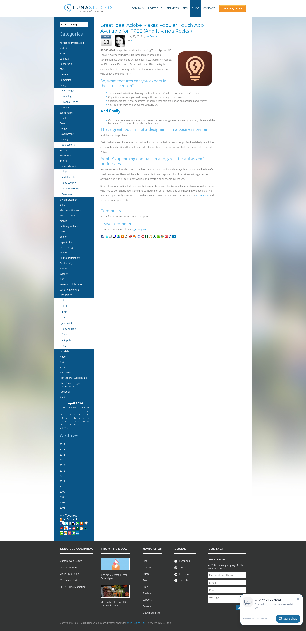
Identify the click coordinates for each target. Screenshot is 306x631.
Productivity (66, 263)
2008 (62, 497)
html (64, 306)
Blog (195, 8)
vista (62, 367)
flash (64, 334)
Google (63, 128)
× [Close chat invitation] (298, 599)
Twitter (180, 567)
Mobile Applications (71, 580)
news (62, 231)
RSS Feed (68, 519)
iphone (63, 160)
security (64, 273)
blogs (65, 171)
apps (62, 53)
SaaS (62, 397)
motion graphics (69, 226)
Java (64, 317)
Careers (147, 606)
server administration (71, 284)
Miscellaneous (67, 215)
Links (145, 586)
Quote (146, 574)
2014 (62, 465)
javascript (67, 323)
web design (68, 90)
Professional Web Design (73, 377)
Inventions (65, 155)
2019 (62, 444)
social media (68, 177)
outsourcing (66, 247)
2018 (62, 449)
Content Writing (70, 188)
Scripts (63, 268)
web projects (67, 372)
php (64, 300)
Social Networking (69, 289)
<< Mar (64, 428)
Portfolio (155, 8)
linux (64, 311)
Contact (209, 8)
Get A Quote (232, 8)
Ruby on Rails (69, 328)
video (63, 356)
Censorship (66, 64)
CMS (62, 69)
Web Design (133, 623)
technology (66, 295)
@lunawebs (202, 195)
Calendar (65, 58)
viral (62, 362)
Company (137, 8)
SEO (185, 8)
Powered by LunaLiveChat (255, 618)
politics (63, 252)
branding (67, 96)
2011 (62, 481)
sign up (143, 229)
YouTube (181, 580)
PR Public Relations (70, 258)
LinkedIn (181, 574)
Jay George (152, 36)
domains (64, 107)
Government (66, 134)
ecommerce (66, 112)
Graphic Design (70, 102)
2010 (62, 486)
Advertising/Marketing (72, 42)
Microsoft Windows (70, 210)
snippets (66, 340)
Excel (62, 123)
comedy (64, 74)
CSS (64, 346)
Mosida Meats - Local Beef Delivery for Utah (115, 603)
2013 (62, 470)
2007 (62, 502)
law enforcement (69, 199)
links (62, 205)
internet (64, 150)
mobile (63, 221)
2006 (62, 507)
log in (134, 229)
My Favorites (68, 515)
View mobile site (152, 612)
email (63, 118)
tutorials (64, 351)
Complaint (65, 79)
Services (173, 8)
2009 (62, 491)
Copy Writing (69, 183)
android (64, 48)
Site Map (147, 593)
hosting (64, 139)
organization (66, 242)
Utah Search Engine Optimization (70, 384)
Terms (146, 580)
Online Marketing (69, 166)
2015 (62, 460)
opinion (64, 236)
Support (147, 599)
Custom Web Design (71, 561)
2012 (62, 476)
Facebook (67, 194)
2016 (62, 454)
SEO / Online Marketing (73, 586)
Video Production (69, 574)
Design (63, 85)
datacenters (68, 144)
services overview (76, 548)
